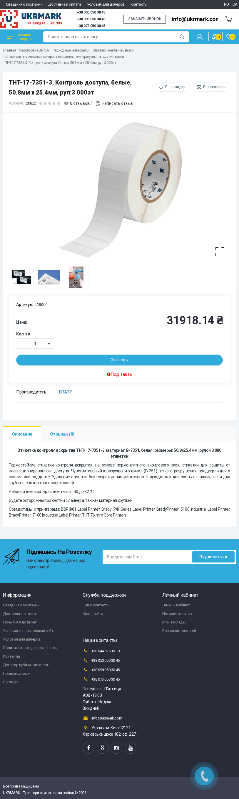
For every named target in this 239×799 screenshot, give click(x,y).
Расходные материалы (71, 50)
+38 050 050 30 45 (91, 12)
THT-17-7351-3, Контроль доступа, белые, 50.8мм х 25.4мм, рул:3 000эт (60, 63)
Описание (22, 434)
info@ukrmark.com (196, 19)
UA (235, 4)
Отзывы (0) (62, 434)
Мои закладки (174, 622)
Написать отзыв (117, 103)
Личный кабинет (176, 605)
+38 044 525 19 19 (101, 651)
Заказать (119, 360)
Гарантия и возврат (20, 622)
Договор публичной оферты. (27, 665)
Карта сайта (93, 613)
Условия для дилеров (106, 4)
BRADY (65, 392)
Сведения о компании (24, 4)
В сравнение (214, 87)
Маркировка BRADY (34, 50)
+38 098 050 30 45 (91, 19)
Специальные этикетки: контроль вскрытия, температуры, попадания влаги (64, 56)
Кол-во (23, 334)
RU (226, 4)
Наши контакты (96, 605)
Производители (16, 673)
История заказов (177, 613)
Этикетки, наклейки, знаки (113, 50)
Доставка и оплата (64, 4)
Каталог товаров (19, 37)
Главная (9, 50)
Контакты (139, 4)
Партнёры (11, 682)
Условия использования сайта (29, 630)
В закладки (175, 87)
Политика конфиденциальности (30, 648)
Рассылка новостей (179, 630)
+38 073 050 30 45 (91, 26)
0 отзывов (80, 103)
